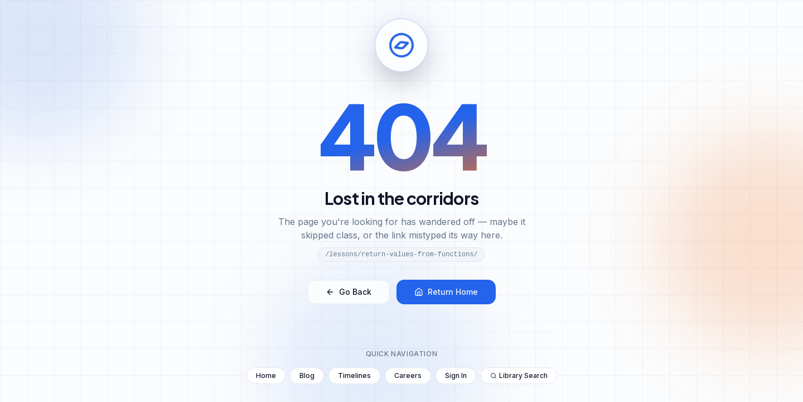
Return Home (446, 291)
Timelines (354, 375)
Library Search (519, 375)
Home (266, 375)
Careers (408, 375)
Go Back (348, 291)
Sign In (456, 375)
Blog (307, 375)
